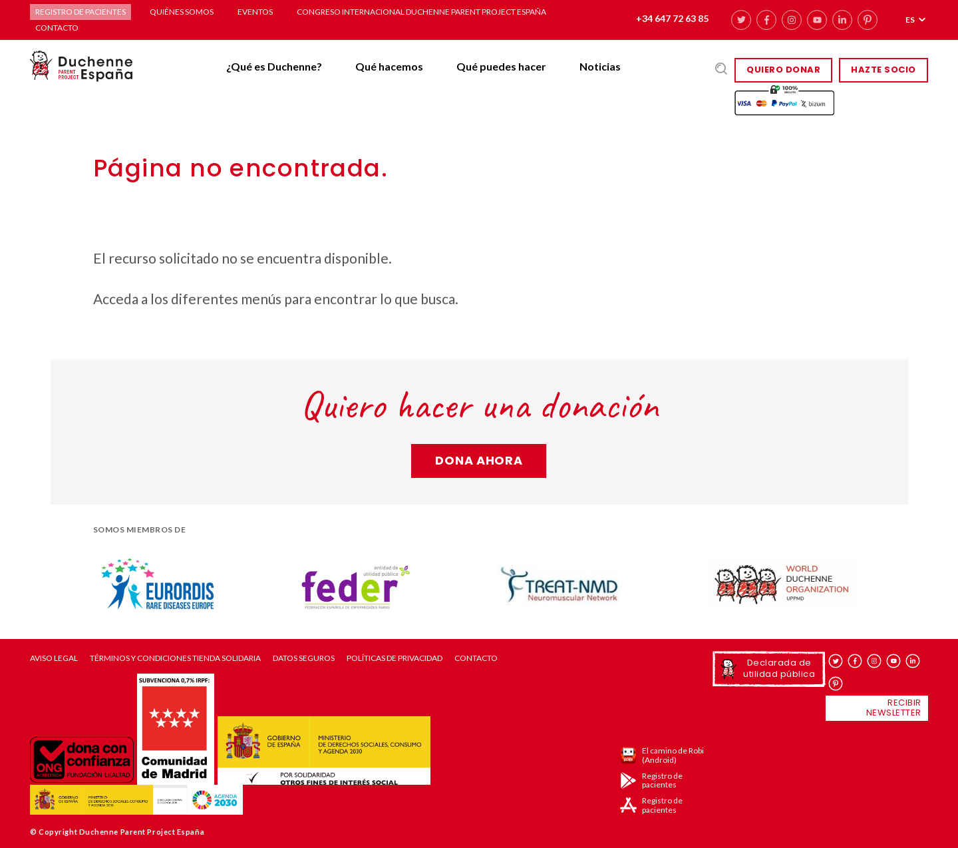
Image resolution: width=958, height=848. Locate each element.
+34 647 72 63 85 (672, 18)
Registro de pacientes (80, 12)
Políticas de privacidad (394, 658)
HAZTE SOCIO (883, 69)
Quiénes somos (182, 12)
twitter (741, 20)
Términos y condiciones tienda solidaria (175, 658)
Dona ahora (478, 460)
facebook (766, 20)
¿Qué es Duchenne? (274, 66)
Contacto (57, 28)
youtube (817, 20)
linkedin (842, 20)
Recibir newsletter (893, 707)
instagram (792, 20)
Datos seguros (304, 658)
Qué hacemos (389, 66)
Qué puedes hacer (501, 66)
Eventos (255, 12)
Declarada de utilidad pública (779, 668)
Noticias (600, 66)
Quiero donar (783, 69)
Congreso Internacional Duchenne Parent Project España (421, 12)
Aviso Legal (54, 658)
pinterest (868, 20)
